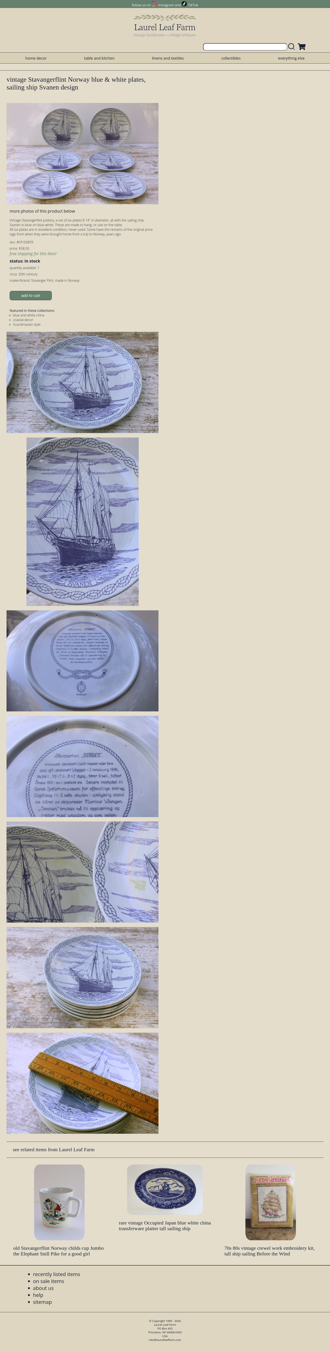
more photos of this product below (42, 211)
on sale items (48, 1281)
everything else (291, 58)
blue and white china (28, 315)
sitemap (42, 1301)
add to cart (30, 295)
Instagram (166, 5)
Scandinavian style (27, 324)
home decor (36, 58)
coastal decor (23, 319)
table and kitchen (99, 58)
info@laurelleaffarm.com (165, 1340)
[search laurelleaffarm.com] (292, 47)
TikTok (193, 5)
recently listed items (56, 1274)
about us (43, 1287)
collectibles (231, 58)
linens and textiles (168, 58)
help (38, 1294)
